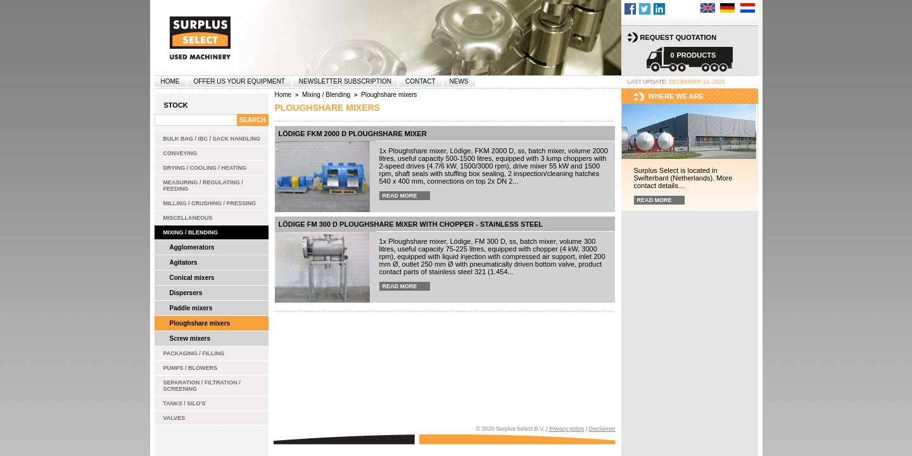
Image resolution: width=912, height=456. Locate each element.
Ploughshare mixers (200, 323)
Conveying (180, 153)
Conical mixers (192, 277)
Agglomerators (192, 247)
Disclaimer (601, 429)
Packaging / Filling (194, 353)
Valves (174, 418)
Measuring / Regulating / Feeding (203, 185)
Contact (420, 81)
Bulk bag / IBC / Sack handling (212, 139)
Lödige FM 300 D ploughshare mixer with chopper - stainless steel (411, 224)
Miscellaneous (188, 218)
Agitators (184, 262)
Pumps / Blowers (190, 368)
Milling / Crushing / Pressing (209, 203)
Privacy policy (566, 429)
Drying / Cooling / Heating (205, 168)
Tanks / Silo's (184, 403)
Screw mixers (190, 338)
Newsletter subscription (345, 81)
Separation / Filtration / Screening (202, 385)
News (459, 81)
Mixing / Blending (190, 232)
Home (170, 81)
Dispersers (186, 292)
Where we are (676, 96)
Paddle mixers (191, 308)
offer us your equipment (239, 81)
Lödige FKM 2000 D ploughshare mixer (353, 133)
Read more (400, 196)
